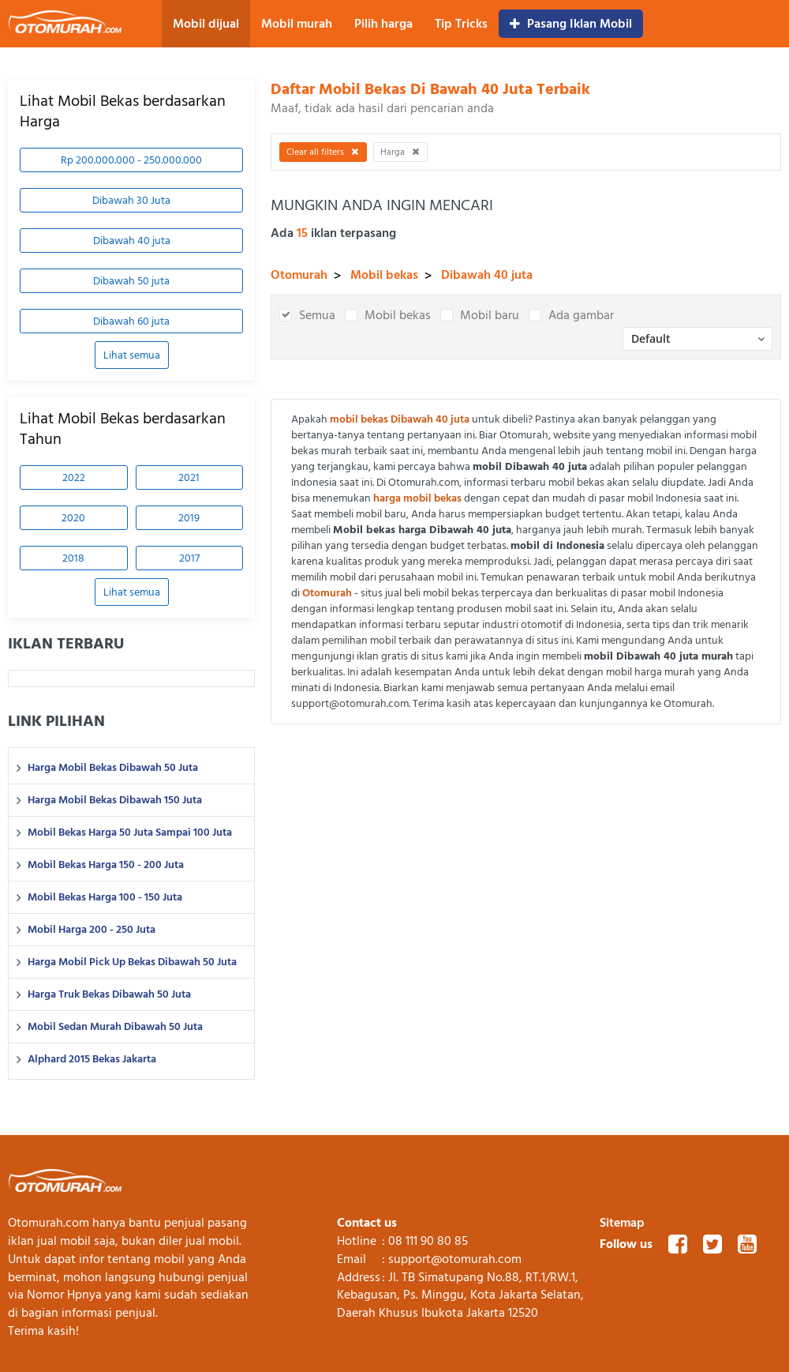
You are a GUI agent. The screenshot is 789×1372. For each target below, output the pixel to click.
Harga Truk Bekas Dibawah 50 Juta (109, 994)
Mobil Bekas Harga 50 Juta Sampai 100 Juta (130, 832)
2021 (189, 477)
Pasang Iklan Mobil (571, 23)
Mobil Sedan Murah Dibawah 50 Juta (115, 1027)
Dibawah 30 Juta (131, 200)
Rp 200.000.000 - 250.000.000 (131, 160)
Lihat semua (131, 355)
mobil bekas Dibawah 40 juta (399, 419)
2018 (73, 558)
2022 (73, 477)
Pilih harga (383, 23)
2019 (189, 518)
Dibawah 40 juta (131, 240)
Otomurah (299, 275)
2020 (73, 518)
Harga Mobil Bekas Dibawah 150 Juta (115, 800)
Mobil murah (296, 23)
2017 (189, 558)
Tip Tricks (461, 23)
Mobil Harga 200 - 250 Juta (91, 930)
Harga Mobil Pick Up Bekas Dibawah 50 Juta (132, 962)
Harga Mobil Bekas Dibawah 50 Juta (113, 768)
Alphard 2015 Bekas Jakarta (92, 1059)
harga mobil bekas (417, 498)
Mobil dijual (206, 23)
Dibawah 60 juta (131, 321)
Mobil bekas (384, 275)
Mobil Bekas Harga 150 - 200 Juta (106, 865)
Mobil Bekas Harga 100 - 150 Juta (105, 897)
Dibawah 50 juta (131, 281)
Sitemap (622, 1222)
